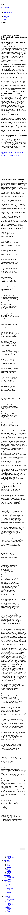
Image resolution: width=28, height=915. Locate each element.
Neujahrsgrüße (10, 887)
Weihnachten (7, 907)
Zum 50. (9, 867)
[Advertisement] (12, 28)
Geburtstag (6, 11)
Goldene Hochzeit (8, 12)
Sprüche (8, 859)
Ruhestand (6, 16)
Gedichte (9, 856)
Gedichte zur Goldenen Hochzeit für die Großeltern (13, 154)
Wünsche (9, 911)
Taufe (5, 19)
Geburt (5, 9)
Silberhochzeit (7, 17)
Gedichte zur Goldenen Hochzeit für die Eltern (12, 152)
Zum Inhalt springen (5, 7)
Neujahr (5, 885)
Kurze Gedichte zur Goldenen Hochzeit (10, 155)
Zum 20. (9, 863)
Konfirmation (7, 15)
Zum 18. (9, 861)
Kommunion (7, 13)
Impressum (3, 913)
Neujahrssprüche (11, 888)
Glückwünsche (10, 857)
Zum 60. (9, 868)
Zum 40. (9, 865)
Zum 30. (9, 864)
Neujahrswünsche (11, 889)
